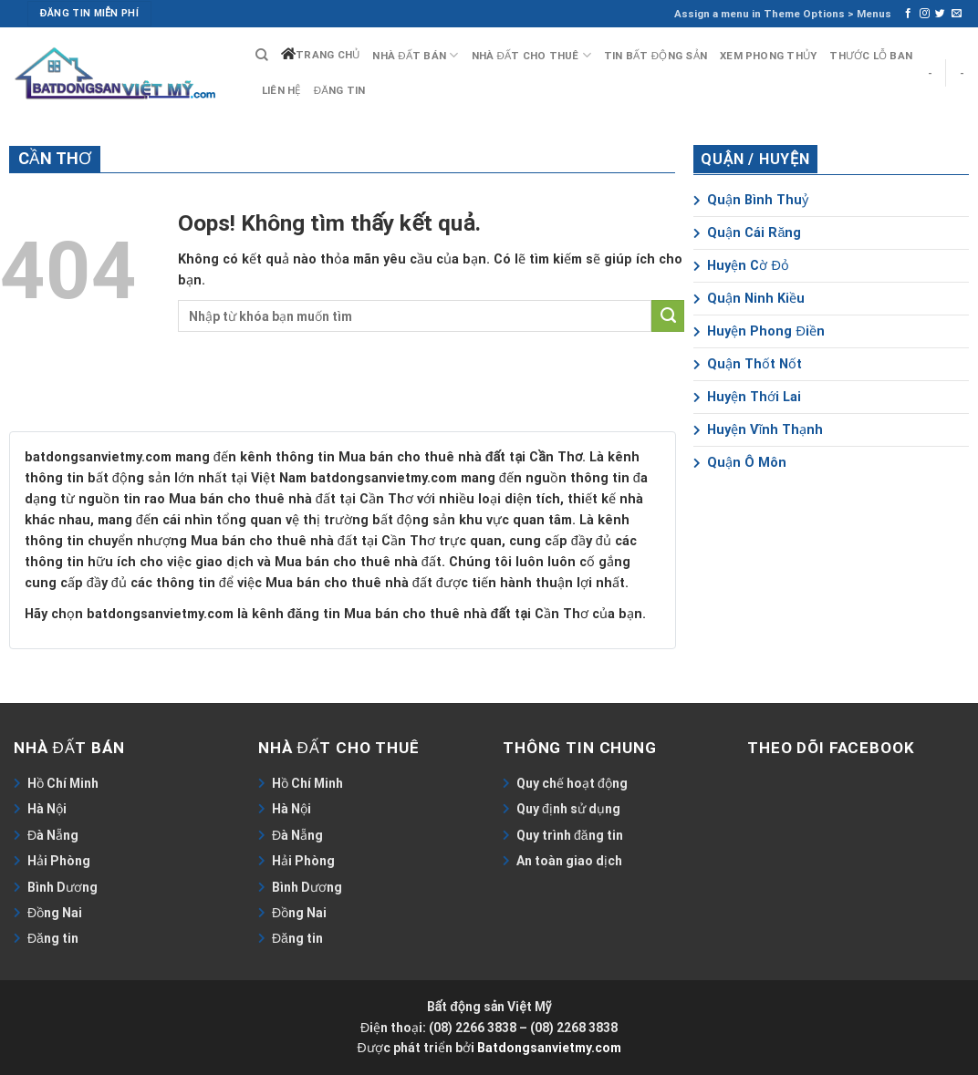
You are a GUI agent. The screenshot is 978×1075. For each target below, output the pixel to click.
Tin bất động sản (655, 55)
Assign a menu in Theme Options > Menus (782, 13)
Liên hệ (281, 90)
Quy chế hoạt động (572, 783)
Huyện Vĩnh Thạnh (758, 430)
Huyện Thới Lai (747, 397)
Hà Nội (47, 808)
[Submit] (667, 316)
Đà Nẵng (52, 835)
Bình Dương (62, 887)
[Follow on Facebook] (908, 13)
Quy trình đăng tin (569, 835)
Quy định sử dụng (568, 808)
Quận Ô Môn (739, 462)
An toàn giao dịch (569, 860)
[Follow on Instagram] (925, 13)
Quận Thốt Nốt (747, 364)
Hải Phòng (58, 860)
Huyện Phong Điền (758, 331)
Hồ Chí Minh (63, 783)
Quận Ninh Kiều (749, 298)
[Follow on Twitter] (940, 13)
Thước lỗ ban (870, 55)
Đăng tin (340, 90)
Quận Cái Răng (747, 233)
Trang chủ (327, 54)
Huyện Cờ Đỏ (740, 266)
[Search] (261, 55)
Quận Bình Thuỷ (750, 200)
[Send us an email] (957, 13)
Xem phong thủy (768, 55)
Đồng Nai (54, 912)
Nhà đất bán (415, 55)
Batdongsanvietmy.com (549, 1047)
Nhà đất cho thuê (531, 55)
